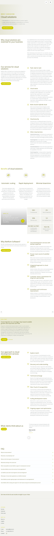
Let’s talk (4, 429)
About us (3, 519)
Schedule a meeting (6, 83)
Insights (2, 521)
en (46, 2)
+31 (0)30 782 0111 (10, 531)
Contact (2, 523)
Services (3, 14)
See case (4, 339)
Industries (3, 511)
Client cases (3, 513)
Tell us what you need (7, 27)
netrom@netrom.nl (10, 529)
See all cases (10, 339)
